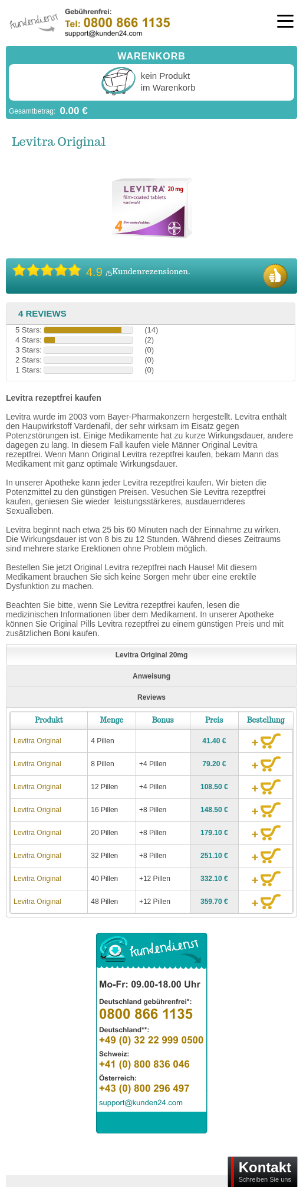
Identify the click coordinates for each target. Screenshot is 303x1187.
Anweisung (151, 676)
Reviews (151, 697)
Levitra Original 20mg (152, 655)
